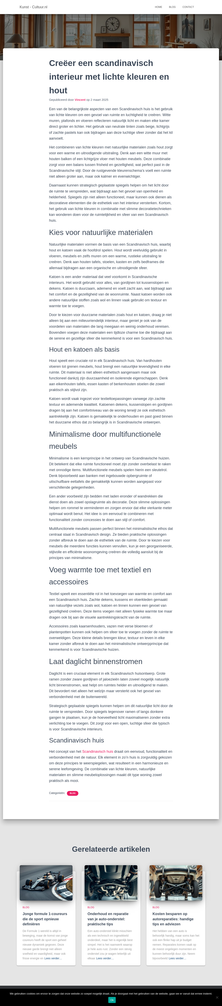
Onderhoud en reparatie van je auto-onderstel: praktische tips (108, 919)
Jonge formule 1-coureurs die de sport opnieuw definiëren (45, 919)
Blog (172, 7)
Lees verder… (53, 958)
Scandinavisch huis (97, 752)
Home (158, 7)
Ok (112, 1000)
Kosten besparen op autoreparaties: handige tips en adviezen (172, 919)
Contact (188, 7)
